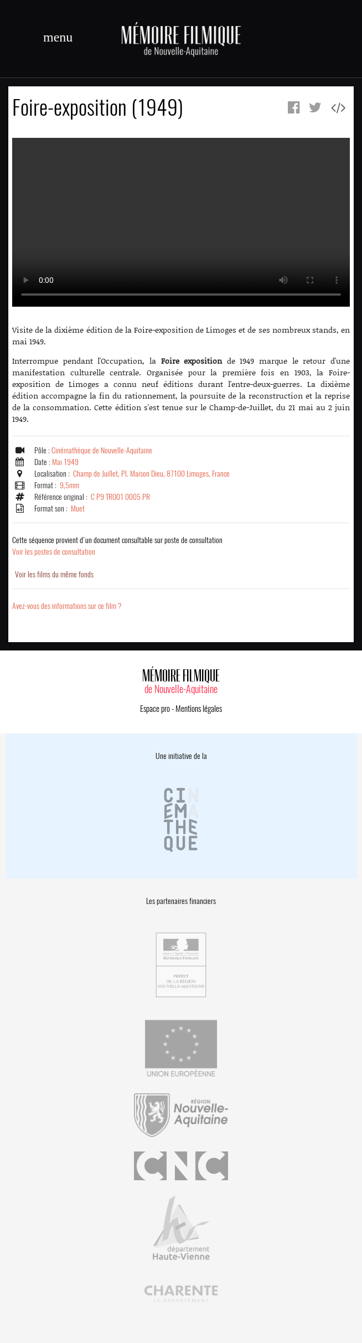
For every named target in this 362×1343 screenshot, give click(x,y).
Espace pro (155, 708)
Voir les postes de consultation (117, 546)
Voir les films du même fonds (54, 574)
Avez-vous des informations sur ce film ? (67, 606)
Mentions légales (198, 708)
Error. (181, 222)
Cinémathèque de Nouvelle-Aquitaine (101, 450)
